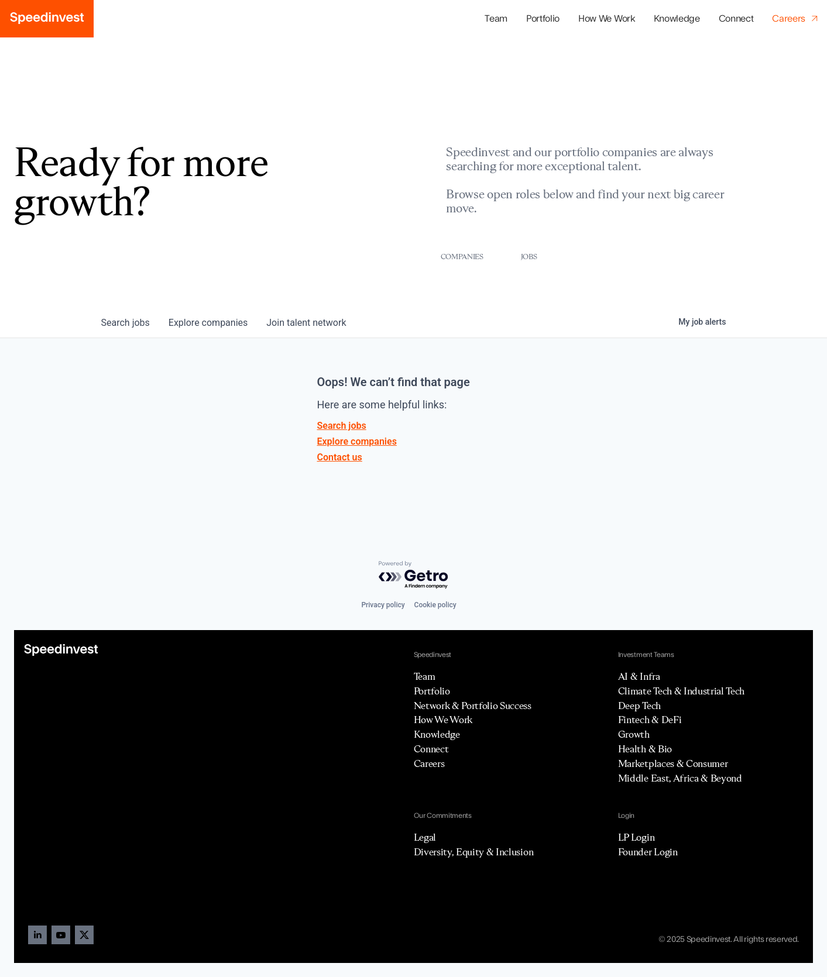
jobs (125, 322)
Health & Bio (645, 749)
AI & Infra (639, 676)
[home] (47, 18)
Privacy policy (382, 605)
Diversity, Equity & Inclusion (474, 852)
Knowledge (677, 18)
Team (496, 18)
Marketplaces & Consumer (673, 763)
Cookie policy (435, 605)
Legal (425, 837)
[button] (543, 19)
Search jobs (341, 425)
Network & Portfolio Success (472, 705)
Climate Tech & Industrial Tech (681, 691)
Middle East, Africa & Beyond (680, 778)
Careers (429, 763)
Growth (634, 734)
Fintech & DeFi (650, 719)
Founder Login (648, 852)
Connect (736, 18)
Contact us (339, 457)
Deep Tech (639, 705)
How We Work (606, 18)
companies (208, 322)
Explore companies (357, 441)
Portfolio (432, 691)
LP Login (636, 837)
